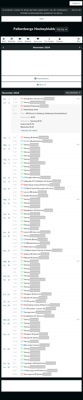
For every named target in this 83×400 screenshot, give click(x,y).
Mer (78, 39)
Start (4, 39)
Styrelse (59, 39)
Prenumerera (41, 78)
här (69, 10)
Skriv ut (41, 84)
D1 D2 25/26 (35, 148)
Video (20, 39)
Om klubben (49, 39)
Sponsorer (38, 39)
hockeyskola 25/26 (37, 102)
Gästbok (28, 39)
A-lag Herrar (49, 99)
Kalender (11, 39)
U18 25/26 (44, 106)
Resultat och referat (29, 130)
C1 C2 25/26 (47, 141)
